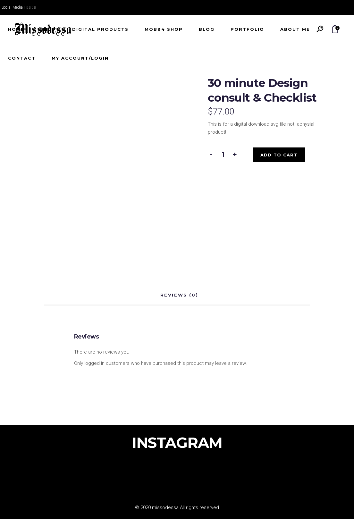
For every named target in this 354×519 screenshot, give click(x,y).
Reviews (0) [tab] (179, 294)
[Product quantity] (223, 154)
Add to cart (279, 154)
